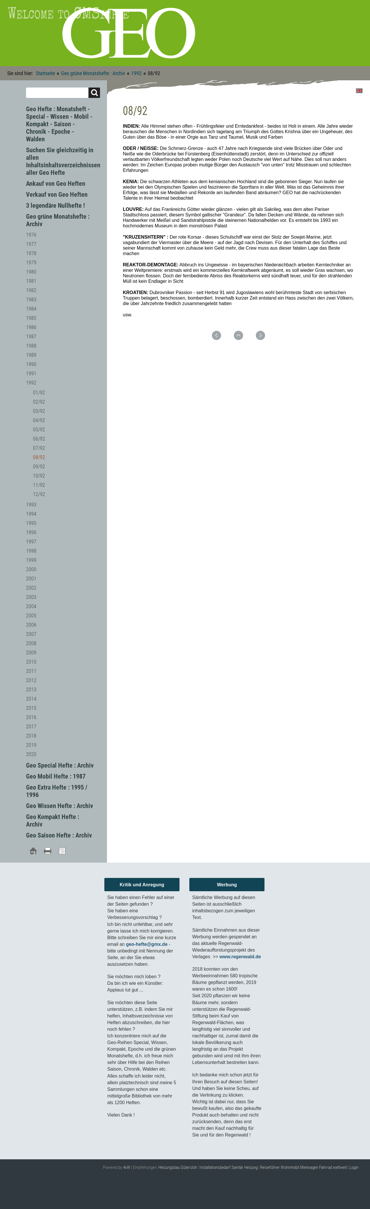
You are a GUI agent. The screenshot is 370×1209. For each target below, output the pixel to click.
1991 (31, 373)
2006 (31, 625)
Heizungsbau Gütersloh (177, 1167)
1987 (31, 336)
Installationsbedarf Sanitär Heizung (228, 1167)
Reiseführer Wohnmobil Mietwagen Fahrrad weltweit (303, 1167)
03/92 (39, 411)
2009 (31, 652)
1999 (31, 560)
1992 (136, 73)
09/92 (39, 466)
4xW (126, 1167)
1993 (31, 505)
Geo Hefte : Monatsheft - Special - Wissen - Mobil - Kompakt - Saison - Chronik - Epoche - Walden (59, 124)
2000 (31, 569)
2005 (31, 615)
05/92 (39, 429)
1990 (31, 364)
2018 (31, 736)
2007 (31, 634)
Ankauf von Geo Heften (55, 183)
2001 (31, 578)
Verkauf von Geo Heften (57, 194)
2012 (31, 680)
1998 (31, 551)
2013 (31, 689)
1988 (31, 346)
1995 (31, 523)
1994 (31, 514)
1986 (31, 327)
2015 (31, 708)
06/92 (39, 439)
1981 (31, 281)
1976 (31, 235)
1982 (31, 290)
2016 (31, 717)
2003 (31, 597)
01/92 (39, 392)
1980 (31, 272)
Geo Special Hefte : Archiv (60, 765)
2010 (31, 662)
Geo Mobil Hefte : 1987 (56, 776)
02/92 (39, 402)
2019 (31, 745)
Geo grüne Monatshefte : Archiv (93, 73)
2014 (31, 699)
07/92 (39, 448)
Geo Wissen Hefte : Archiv (59, 805)
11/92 (39, 485)
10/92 (39, 476)
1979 (31, 262)
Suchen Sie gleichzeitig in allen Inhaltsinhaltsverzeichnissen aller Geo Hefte (63, 161)
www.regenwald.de (240, 956)
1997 (31, 541)
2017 (31, 726)
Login (353, 1167)
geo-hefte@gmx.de (147, 944)
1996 (31, 532)
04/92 (39, 420)
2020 (31, 754)
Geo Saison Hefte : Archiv (59, 835)
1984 (31, 309)
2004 (31, 606)
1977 (31, 244)
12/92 (39, 494)
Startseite (45, 73)
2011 (31, 671)
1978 (31, 253)
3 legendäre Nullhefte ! (55, 205)
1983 (31, 299)
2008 (31, 643)
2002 (31, 588)
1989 (31, 355)
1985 (31, 318)
